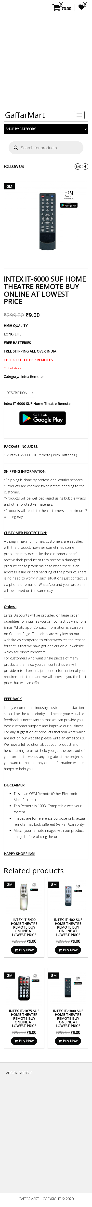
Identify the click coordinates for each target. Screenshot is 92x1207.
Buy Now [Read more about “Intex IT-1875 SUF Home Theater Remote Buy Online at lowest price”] (26, 1041)
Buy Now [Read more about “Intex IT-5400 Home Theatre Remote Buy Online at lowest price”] (26, 950)
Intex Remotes (32, 376)
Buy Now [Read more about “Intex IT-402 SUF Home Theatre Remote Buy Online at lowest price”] (70, 950)
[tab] (19, 393)
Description (16, 393)
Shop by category (20, 129)
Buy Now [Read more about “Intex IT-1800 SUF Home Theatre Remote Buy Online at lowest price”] (70, 1041)
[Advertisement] (46, 62)
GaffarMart (25, 115)
